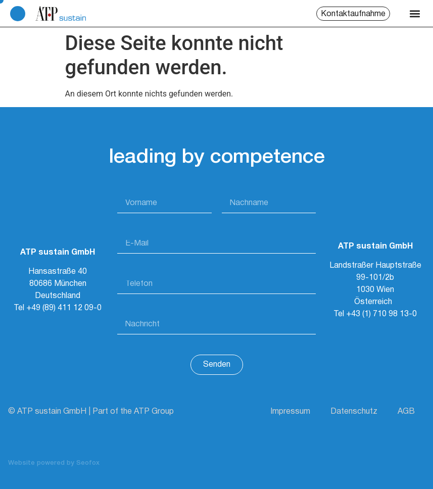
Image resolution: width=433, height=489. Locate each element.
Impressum (290, 411)
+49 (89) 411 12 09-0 (64, 308)
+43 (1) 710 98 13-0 (381, 314)
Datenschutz (353, 411)
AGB (406, 411)
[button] (414, 13)
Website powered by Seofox (54, 463)
